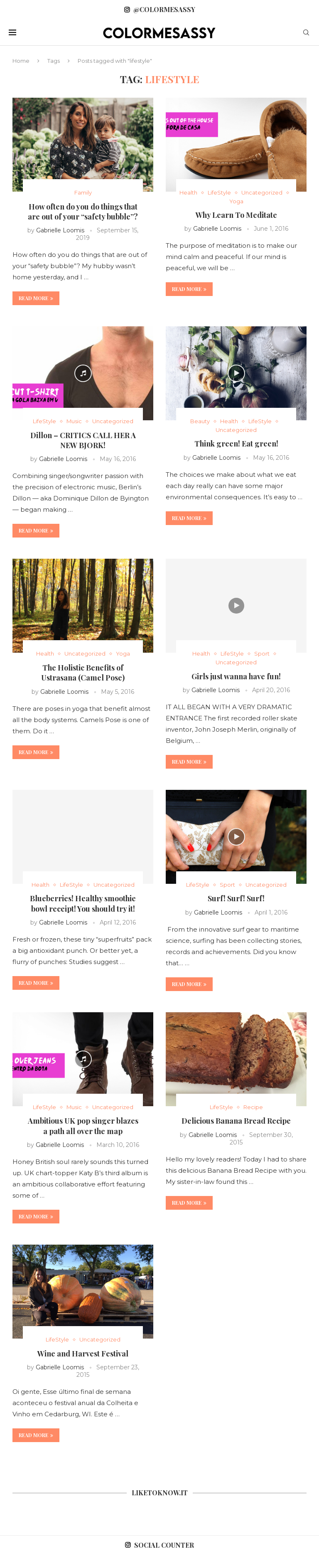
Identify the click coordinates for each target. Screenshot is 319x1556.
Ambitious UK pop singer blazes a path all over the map (83, 1126)
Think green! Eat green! (236, 444)
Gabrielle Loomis (60, 230)
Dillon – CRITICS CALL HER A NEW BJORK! (83, 440)
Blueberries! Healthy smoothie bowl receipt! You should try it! (83, 903)
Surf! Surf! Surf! (236, 898)
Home (20, 60)
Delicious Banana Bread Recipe (236, 1121)
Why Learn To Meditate (236, 215)
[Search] (306, 33)
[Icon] (83, 373)
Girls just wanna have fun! (236, 676)
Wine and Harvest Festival (82, 1354)
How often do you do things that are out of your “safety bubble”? (83, 212)
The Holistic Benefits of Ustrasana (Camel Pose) (83, 673)
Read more (36, 298)
